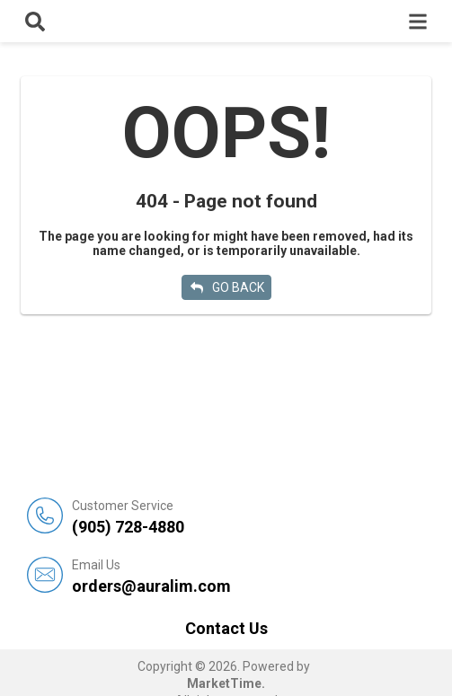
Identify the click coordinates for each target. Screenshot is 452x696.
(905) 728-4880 (248, 517)
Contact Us (226, 628)
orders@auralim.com (248, 576)
